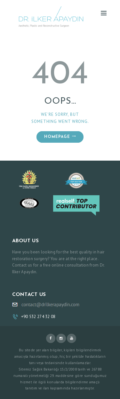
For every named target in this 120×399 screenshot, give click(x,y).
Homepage (57, 137)
